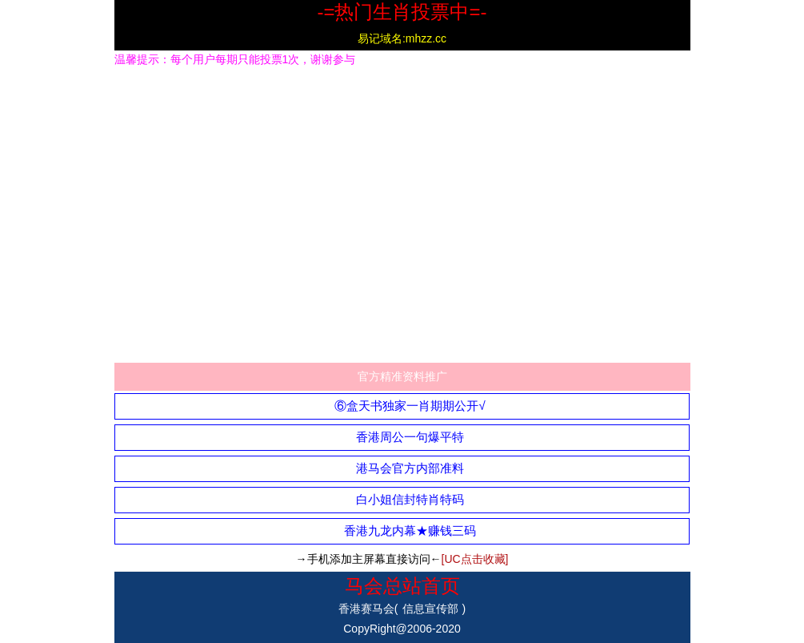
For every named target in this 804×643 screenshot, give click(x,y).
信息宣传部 (430, 608)
